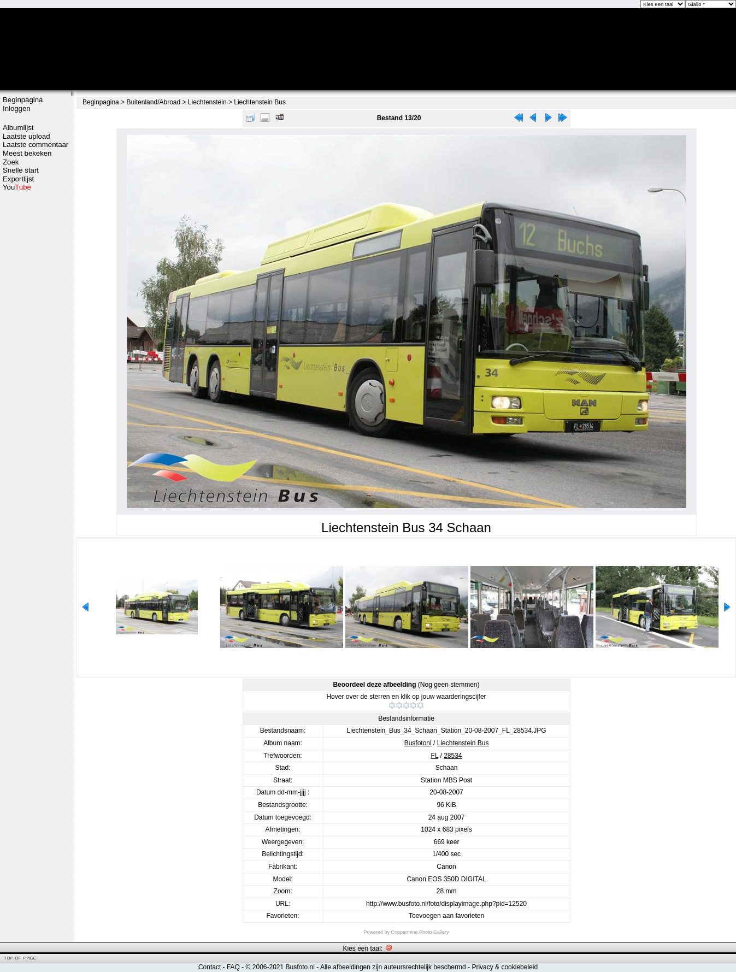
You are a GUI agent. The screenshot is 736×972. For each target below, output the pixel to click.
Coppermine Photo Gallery (420, 932)
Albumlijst (18, 127)
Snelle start (21, 170)
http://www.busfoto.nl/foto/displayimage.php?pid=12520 (446, 904)
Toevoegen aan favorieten (446, 916)
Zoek (11, 162)
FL (435, 755)
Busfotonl (418, 743)
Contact (209, 967)
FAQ (233, 967)
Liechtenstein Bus (260, 102)
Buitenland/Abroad (153, 102)
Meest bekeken (27, 153)
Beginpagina (23, 100)
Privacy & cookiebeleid (505, 967)
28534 (453, 755)
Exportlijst (18, 179)
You (17, 187)
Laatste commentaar (35, 144)
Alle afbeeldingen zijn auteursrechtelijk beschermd (393, 967)
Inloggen (17, 108)
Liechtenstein (207, 102)
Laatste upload (26, 136)
